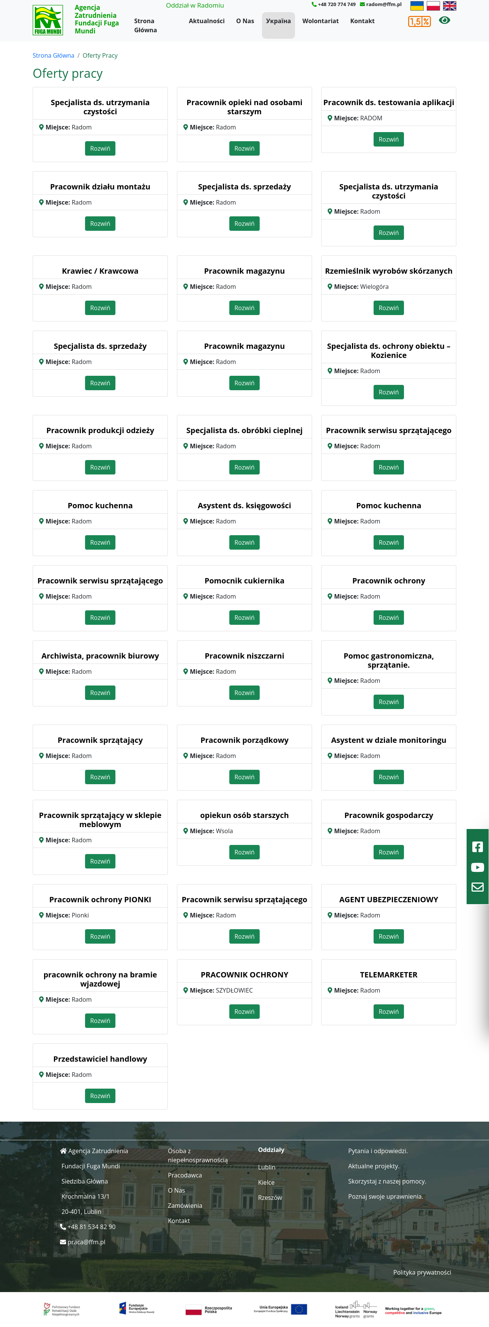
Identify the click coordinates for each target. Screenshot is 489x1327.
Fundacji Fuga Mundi (91, 1166)
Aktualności (207, 21)
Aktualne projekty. (373, 1166)
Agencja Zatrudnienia (98, 1151)
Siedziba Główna (85, 1181)
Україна (278, 21)
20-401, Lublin (81, 1211)
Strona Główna (145, 25)
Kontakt (362, 21)
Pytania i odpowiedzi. (378, 1151)
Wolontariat (320, 21)
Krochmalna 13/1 (86, 1196)
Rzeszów (270, 1197)
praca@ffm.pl (87, 1242)
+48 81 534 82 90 (91, 1227)
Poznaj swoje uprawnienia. (385, 1196)
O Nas (245, 21)
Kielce (266, 1182)
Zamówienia (185, 1205)
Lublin (267, 1167)
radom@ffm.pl (384, 4)
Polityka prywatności (422, 1272)
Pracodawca (185, 1175)
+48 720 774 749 (337, 4)
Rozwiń (100, 148)
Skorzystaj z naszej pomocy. (387, 1181)
